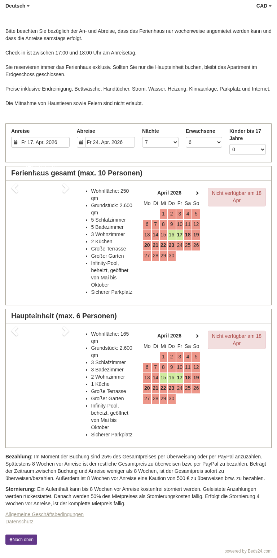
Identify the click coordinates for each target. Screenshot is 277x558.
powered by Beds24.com (248, 551)
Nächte (150, 131)
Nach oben (21, 539)
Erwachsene (200, 131)
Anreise (20, 131)
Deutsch (17, 6)
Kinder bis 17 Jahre (245, 134)
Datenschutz (19, 521)
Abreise (86, 131)
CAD (264, 6)
